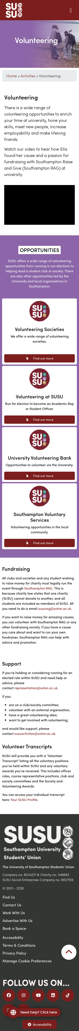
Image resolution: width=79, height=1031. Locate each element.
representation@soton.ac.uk (36, 687)
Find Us (9, 897)
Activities (27, 75)
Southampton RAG (38, 588)
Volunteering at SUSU (39, 396)
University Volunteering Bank (39, 457)
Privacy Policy (14, 953)
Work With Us (14, 912)
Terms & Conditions (19, 945)
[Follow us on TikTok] (68, 995)
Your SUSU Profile (24, 799)
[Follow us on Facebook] (9, 995)
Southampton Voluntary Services (39, 517)
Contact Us (12, 904)
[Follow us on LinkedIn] (53, 995)
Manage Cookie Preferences (27, 960)
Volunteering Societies (39, 329)
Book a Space (14, 928)
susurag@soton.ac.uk (54, 608)
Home (11, 75)
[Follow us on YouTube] (38, 995)
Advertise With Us (17, 920)
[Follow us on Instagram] (23, 995)
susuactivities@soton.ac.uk (34, 733)
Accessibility (39, 1024)
